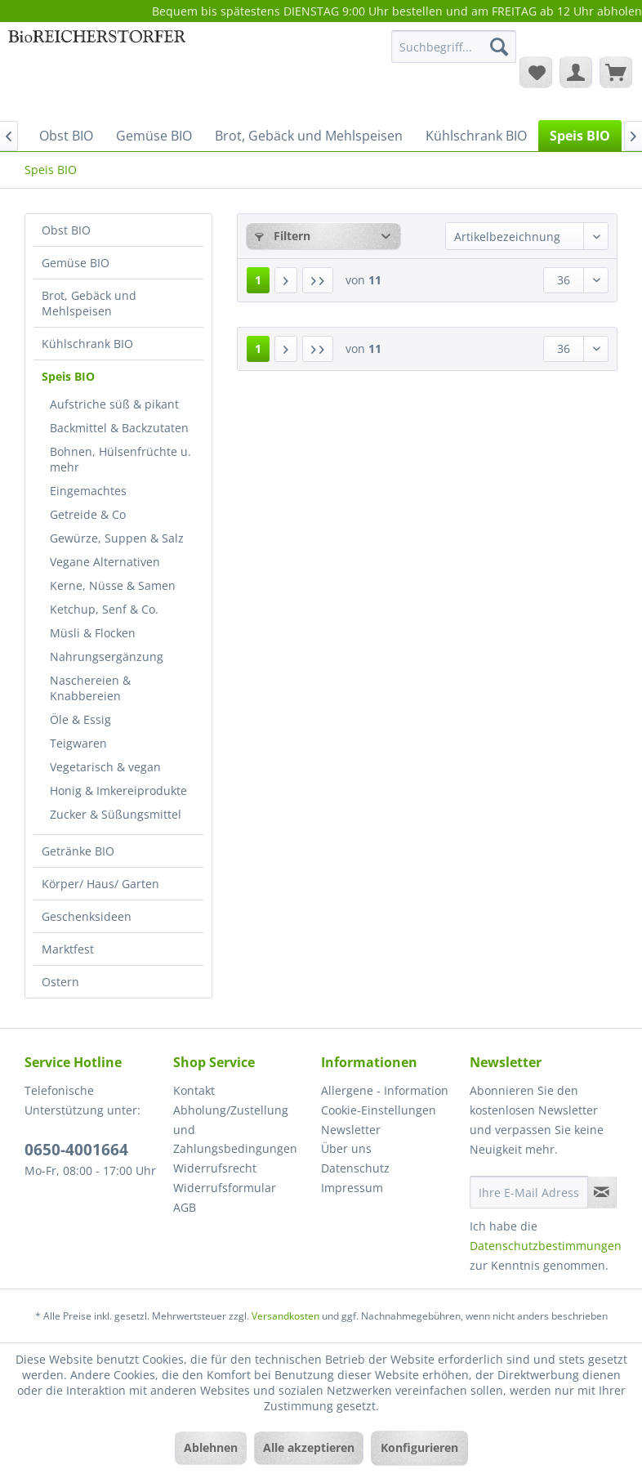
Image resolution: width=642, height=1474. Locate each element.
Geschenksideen (87, 916)
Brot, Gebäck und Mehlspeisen (89, 303)
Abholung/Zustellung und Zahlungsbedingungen (235, 1129)
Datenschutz (355, 1168)
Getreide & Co (88, 514)
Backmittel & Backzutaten (119, 428)
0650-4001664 (76, 1149)
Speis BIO (68, 376)
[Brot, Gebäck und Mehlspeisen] (308, 135)
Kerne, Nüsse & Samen (113, 585)
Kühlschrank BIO (87, 343)
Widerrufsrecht (214, 1168)
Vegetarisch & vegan (105, 767)
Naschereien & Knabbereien (90, 688)
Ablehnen (211, 1447)
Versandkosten (285, 1316)
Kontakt (194, 1090)
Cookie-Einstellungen (378, 1110)
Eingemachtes (88, 490)
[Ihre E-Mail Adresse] (529, 1192)
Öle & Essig (80, 719)
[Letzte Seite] (317, 280)
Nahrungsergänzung (106, 656)
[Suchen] (499, 46)
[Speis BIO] (580, 135)
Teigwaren (78, 743)
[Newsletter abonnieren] (602, 1192)
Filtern (282, 235)
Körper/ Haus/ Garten (100, 883)
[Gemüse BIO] (154, 135)
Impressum (352, 1187)
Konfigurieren (419, 1447)
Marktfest (68, 949)
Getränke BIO (78, 851)
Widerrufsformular (224, 1187)
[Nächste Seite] (285, 280)
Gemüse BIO (75, 262)
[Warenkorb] (616, 72)
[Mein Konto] (576, 72)
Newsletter (351, 1129)
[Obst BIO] (66, 135)
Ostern (60, 981)
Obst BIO (66, 230)
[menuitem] (453, 54)
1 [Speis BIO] (258, 280)
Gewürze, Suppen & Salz (117, 538)
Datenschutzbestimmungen (546, 1245)
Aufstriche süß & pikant (114, 404)
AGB (184, 1207)
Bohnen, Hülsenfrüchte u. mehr (120, 459)
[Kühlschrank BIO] (476, 135)
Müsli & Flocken (93, 633)
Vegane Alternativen (105, 562)
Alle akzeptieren (308, 1447)
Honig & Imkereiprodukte (118, 790)
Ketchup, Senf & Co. (104, 609)
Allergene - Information (384, 1090)
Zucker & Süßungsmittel (115, 814)
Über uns (346, 1148)
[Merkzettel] (535, 72)
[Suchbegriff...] (453, 46)
